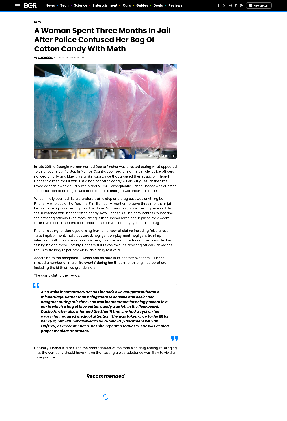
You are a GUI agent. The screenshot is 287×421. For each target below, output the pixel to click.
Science (80, 5)
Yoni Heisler (45, 57)
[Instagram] (230, 5)
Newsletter (259, 5)
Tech (64, 5)
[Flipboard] (235, 5)
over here (142, 258)
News (50, 5)
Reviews (175, 5)
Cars (127, 5)
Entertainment (105, 5)
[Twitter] (224, 5)
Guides (142, 5)
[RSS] (241, 5)
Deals (158, 5)
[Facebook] (218, 5)
